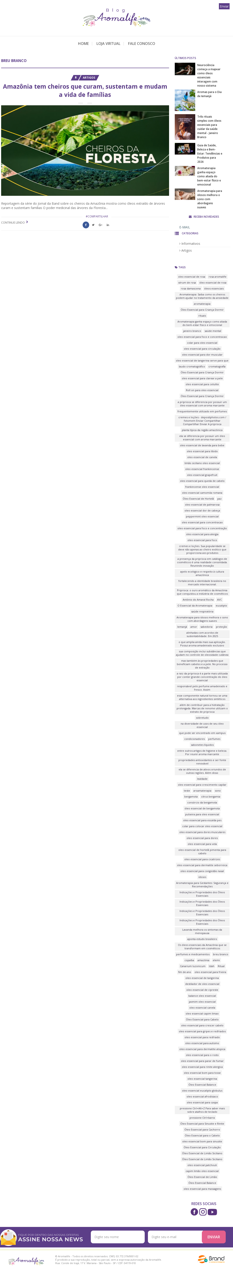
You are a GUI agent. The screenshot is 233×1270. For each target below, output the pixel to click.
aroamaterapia (202, 790)
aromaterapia (202, 303)
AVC (219, 599)
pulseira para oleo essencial (202, 814)
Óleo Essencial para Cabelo (202, 1019)
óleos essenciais (214, 288)
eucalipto (221, 605)
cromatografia (216, 366)
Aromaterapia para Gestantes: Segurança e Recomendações (202, 884)
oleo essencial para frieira (210, 972)
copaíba (189, 960)
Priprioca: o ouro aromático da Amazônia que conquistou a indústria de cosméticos (202, 592)
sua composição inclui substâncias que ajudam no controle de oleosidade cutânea (202, 653)
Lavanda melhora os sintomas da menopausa (202, 931)
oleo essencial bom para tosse (202, 1072)
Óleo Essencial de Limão (202, 1177)
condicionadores (194, 739)
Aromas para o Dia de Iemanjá (209, 94)
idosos (202, 877)
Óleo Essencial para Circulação (202, 1147)
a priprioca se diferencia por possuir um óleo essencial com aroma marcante (202, 403)
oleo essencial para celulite (202, 384)
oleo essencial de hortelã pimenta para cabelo (202, 851)
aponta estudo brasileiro (202, 939)
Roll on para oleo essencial (202, 390)
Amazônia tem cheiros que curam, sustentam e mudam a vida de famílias (85, 90)
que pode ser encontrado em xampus (202, 733)
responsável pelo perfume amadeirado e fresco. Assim (202, 687)
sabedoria (206, 626)
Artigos (89, 78)
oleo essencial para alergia (202, 534)
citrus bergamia (210, 796)
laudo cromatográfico (192, 366)
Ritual (221, 966)
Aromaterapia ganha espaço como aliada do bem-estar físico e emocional (209, 176)
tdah (211, 966)
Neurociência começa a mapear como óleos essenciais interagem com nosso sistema (208, 75)
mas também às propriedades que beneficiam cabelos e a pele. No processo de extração (202, 664)
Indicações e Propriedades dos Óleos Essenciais (202, 894)
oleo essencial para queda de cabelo (202, 481)
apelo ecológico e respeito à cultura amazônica (202, 573)
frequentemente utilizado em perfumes (202, 411)
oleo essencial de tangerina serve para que (202, 360)
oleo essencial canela (202, 1007)
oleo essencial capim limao (202, 1013)
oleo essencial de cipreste (202, 989)
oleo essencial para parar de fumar (202, 1061)
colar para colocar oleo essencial (202, 826)
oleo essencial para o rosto (202, 1055)
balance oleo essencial (202, 995)
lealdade (202, 778)
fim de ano (184, 972)
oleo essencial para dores (202, 838)
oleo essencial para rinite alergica (202, 1067)
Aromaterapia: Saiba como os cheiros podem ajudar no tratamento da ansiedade (202, 296)
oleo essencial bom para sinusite (202, 1141)
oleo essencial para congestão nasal (202, 871)
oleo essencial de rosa (191, 276)
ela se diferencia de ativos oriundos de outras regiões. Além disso (202, 771)
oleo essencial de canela (202, 457)
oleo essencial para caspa (202, 1102)
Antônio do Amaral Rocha (198, 599)
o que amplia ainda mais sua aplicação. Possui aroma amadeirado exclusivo (202, 643)
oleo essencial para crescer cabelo (202, 1025)
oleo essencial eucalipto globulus (202, 1090)
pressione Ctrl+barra (202, 1117)
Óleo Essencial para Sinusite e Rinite (202, 1123)
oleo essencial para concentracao (202, 522)
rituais (202, 315)
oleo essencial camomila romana (202, 492)
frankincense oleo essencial (202, 486)
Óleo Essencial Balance (202, 1084)
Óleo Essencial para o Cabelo (202, 1135)
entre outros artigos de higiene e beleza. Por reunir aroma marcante (202, 752)
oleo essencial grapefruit (202, 475)
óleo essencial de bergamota (202, 808)
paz (219, 498)
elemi (216, 960)
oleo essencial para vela (202, 844)
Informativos (189, 243)
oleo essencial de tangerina (202, 978)
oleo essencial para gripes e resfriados (202, 1031)
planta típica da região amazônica (202, 430)
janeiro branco (192, 331)
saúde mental (213, 331)
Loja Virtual (108, 43)
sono (218, 790)
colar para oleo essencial (202, 342)
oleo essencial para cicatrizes (202, 859)
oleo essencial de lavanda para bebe (202, 445)
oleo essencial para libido (202, 451)
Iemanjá (182, 626)
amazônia (203, 960)
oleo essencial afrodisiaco (202, 1096)
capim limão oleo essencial (202, 1171)
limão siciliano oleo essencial (202, 463)
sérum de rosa (187, 282)
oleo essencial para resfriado (202, 1037)
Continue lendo (13, 223)
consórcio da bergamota (202, 802)
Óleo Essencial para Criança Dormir (202, 309)
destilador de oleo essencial (202, 984)
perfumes (214, 739)
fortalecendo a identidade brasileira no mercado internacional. (202, 582)
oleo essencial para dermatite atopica (202, 1049)
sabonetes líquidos (202, 744)
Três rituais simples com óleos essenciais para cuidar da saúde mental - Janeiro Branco (209, 127)
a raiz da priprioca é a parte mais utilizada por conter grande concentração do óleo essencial (202, 677)
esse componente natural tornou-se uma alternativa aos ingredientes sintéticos (202, 697)
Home (83, 43)
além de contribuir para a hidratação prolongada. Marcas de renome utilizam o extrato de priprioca (202, 708)
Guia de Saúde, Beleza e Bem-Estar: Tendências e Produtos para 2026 (209, 153)
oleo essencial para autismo (202, 1043)
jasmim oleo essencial (202, 1001)
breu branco (220, 954)
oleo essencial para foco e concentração (202, 528)
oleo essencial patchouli (202, 1165)
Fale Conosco (141, 43)
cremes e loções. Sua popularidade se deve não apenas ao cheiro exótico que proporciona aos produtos (202, 549)
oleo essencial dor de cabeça (202, 510)
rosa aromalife (217, 276)
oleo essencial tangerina (202, 1078)
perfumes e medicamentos (193, 954)
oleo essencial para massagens (202, 1188)
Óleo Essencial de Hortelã (198, 498)
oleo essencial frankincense (202, 469)
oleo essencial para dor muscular (202, 354)
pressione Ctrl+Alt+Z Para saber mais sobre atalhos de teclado (202, 1110)
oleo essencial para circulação (202, 348)
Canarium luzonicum (192, 966)
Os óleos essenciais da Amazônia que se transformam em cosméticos (202, 946)
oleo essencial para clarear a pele (202, 378)
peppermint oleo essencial (202, 516)
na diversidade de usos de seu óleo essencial (202, 725)
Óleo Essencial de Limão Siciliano (202, 1153)
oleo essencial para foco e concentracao (202, 336)
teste (187, 790)
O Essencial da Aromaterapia (194, 605)
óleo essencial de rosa (212, 282)
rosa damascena (191, 288)
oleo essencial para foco (202, 540)
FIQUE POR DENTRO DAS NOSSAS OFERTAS (51, 1237)
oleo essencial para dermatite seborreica (202, 865)
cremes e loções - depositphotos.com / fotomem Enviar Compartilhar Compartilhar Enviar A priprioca (202, 421)
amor (193, 626)
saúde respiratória (202, 611)
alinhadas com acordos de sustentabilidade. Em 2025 (202, 634)
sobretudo (202, 717)
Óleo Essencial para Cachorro (202, 1129)
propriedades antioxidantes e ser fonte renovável (202, 761)
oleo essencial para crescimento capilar (202, 784)
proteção (221, 626)
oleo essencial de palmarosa (202, 504)
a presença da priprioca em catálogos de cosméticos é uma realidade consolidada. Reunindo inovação (202, 562)
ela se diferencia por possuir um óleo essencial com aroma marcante (202, 437)
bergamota (191, 796)
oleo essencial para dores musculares (202, 832)
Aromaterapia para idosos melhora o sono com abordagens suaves (209, 199)
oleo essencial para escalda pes (202, 820)
